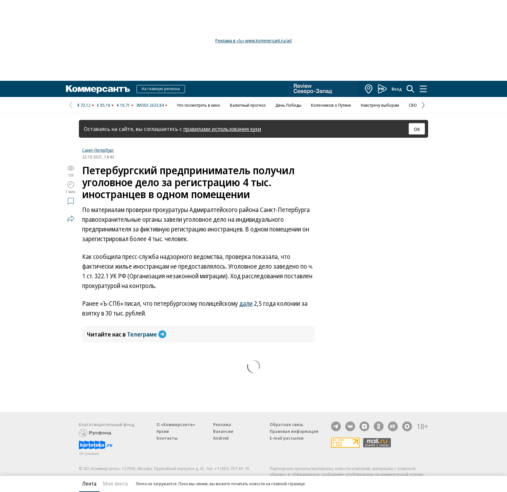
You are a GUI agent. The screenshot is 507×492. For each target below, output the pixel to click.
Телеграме (146, 334)
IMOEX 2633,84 (150, 105)
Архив (162, 431)
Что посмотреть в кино (198, 105)
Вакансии (223, 431)
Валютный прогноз (248, 105)
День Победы (288, 105)
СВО (413, 105)
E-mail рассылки (287, 438)
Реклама (222, 424)
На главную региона (161, 88)
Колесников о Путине (331, 105)
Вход (397, 89)
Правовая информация (294, 431)
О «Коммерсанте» (175, 424)
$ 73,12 (84, 105)
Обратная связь (286, 424)
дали (246, 303)
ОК (417, 129)
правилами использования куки (222, 129)
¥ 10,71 (123, 105)
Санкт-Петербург (98, 150)
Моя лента (115, 483)
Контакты (167, 438)
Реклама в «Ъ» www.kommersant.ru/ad (253, 40)
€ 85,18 (103, 105)
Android (221, 438)
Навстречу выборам (380, 105)
